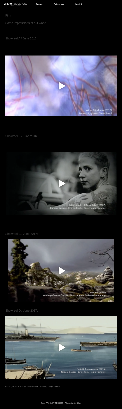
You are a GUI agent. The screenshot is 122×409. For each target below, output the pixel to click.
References (59, 4)
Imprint (78, 4)
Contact (39, 4)
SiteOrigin (77, 403)
